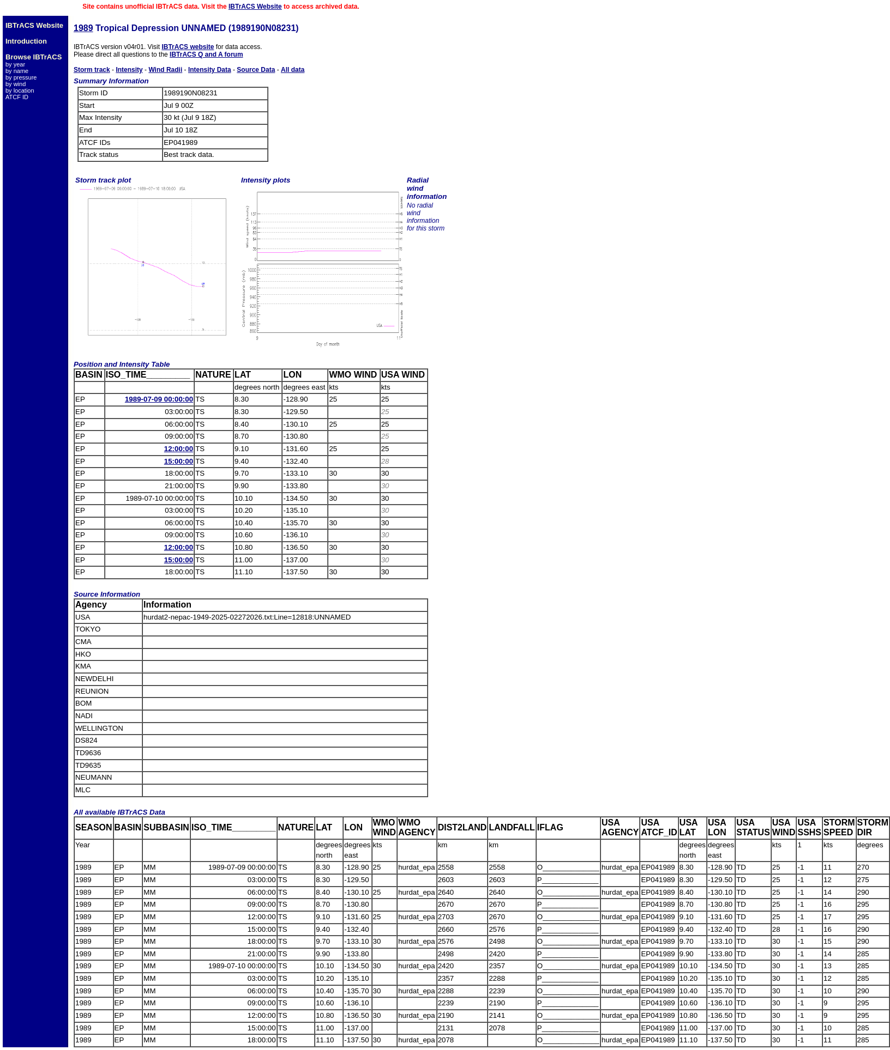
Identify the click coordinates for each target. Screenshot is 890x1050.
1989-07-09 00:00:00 (159, 399)
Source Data (256, 70)
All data (292, 70)
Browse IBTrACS (33, 57)
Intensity (129, 70)
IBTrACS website (187, 47)
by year (15, 64)
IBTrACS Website (255, 6)
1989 (83, 28)
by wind (15, 84)
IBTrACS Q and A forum (206, 54)
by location (19, 90)
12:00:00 (178, 449)
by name (16, 71)
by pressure (21, 77)
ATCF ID (16, 97)
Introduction (26, 41)
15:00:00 (178, 461)
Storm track (92, 70)
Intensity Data (209, 70)
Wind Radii (165, 70)
